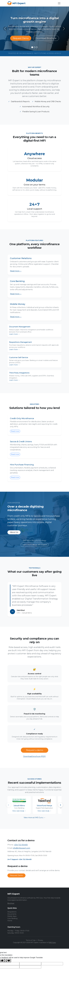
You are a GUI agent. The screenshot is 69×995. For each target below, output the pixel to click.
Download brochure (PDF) (34, 756)
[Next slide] (64, 29)
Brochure (10, 903)
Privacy (40, 940)
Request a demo (34, 750)
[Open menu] (59, 3)
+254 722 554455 (21, 845)
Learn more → (14, 334)
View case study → (19, 811)
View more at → (34, 818)
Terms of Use (31, 940)
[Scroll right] (60, 805)
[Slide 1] (32, 47)
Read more (15, 431)
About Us (14, 532)
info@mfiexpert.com (21, 848)
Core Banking (12, 918)
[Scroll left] (8, 805)
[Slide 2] (34, 47)
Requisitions (11, 912)
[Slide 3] (37, 47)
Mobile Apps (11, 916)
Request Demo (21, 38)
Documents (11, 914)
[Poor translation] (7, 960)
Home (9, 921)
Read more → (15, 271)
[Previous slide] (5, 29)
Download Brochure (46, 38)
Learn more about (34, 545)
